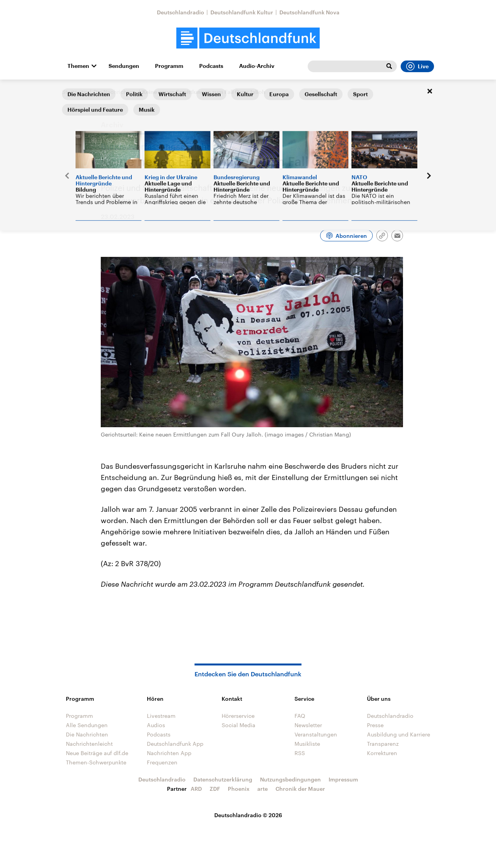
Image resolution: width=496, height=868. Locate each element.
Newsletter (308, 725)
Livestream (161, 715)
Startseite (74, 91)
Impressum (343, 779)
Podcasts (211, 66)
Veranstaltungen (315, 734)
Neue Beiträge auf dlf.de (97, 753)
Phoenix (239, 788)
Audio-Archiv (256, 66)
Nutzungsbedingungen (290, 779)
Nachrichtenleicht (89, 743)
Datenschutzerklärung (222, 779)
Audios (156, 725)
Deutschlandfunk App (175, 743)
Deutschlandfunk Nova (309, 12)
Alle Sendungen (87, 725)
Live (417, 66)
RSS (299, 753)
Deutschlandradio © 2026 (248, 815)
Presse (375, 725)
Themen (78, 66)
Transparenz (383, 743)
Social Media (238, 725)
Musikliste (307, 743)
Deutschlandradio (180, 12)
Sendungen (123, 66)
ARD (196, 788)
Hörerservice (238, 715)
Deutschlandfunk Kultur (241, 12)
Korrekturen (382, 753)
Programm (169, 66)
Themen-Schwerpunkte (96, 762)
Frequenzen (162, 762)
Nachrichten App (169, 753)
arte (262, 788)
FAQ (299, 715)
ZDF (215, 788)
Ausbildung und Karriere (398, 734)
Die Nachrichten (114, 91)
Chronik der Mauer (300, 788)
